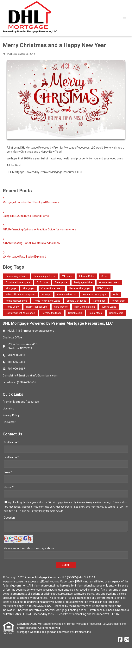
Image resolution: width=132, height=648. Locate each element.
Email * (8, 472)
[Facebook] (120, 640)
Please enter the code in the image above (29, 548)
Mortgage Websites (29, 631)
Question (9, 517)
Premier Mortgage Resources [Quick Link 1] (21, 401)
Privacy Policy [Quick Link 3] (11, 415)
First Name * (11, 442)
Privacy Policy (38, 511)
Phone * (9, 487)
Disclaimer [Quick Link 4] (9, 422)
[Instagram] (126, 640)
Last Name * (11, 457)
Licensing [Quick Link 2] (8, 408)
